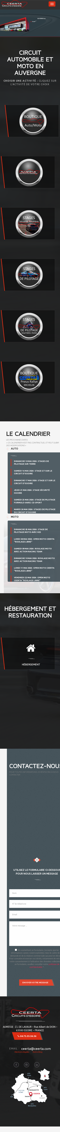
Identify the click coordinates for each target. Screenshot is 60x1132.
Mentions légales (22, 1052)
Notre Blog (37, 1052)
